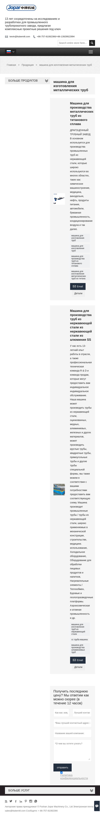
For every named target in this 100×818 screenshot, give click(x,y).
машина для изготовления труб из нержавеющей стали (78, 629)
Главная (11, 65)
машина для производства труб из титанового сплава (78, 261)
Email (78, 286)
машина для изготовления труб (77, 238)
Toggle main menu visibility (91, 50)
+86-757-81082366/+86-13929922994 (56, 36)
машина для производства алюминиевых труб (78, 648)
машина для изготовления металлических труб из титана (78, 275)
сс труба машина (79, 639)
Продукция (28, 65)
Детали (78, 293)
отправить (62, 767)
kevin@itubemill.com (20, 36)
